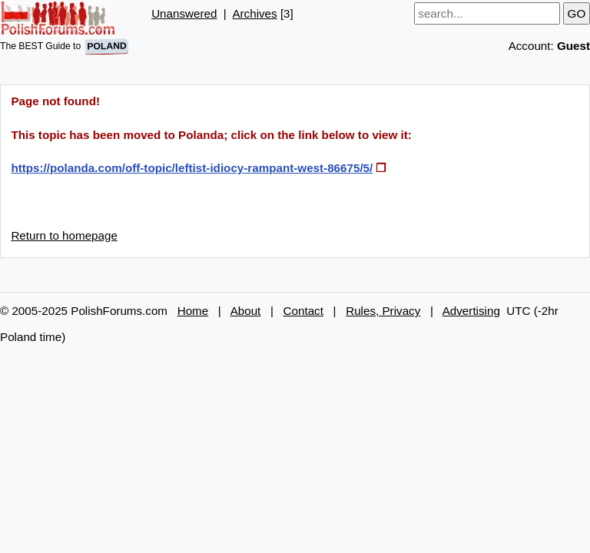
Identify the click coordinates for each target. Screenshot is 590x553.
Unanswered (184, 13)
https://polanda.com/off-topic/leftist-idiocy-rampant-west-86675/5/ (192, 167)
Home (193, 310)
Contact (303, 310)
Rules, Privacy (383, 310)
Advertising (471, 310)
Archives (254, 13)
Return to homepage (64, 235)
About (245, 310)
